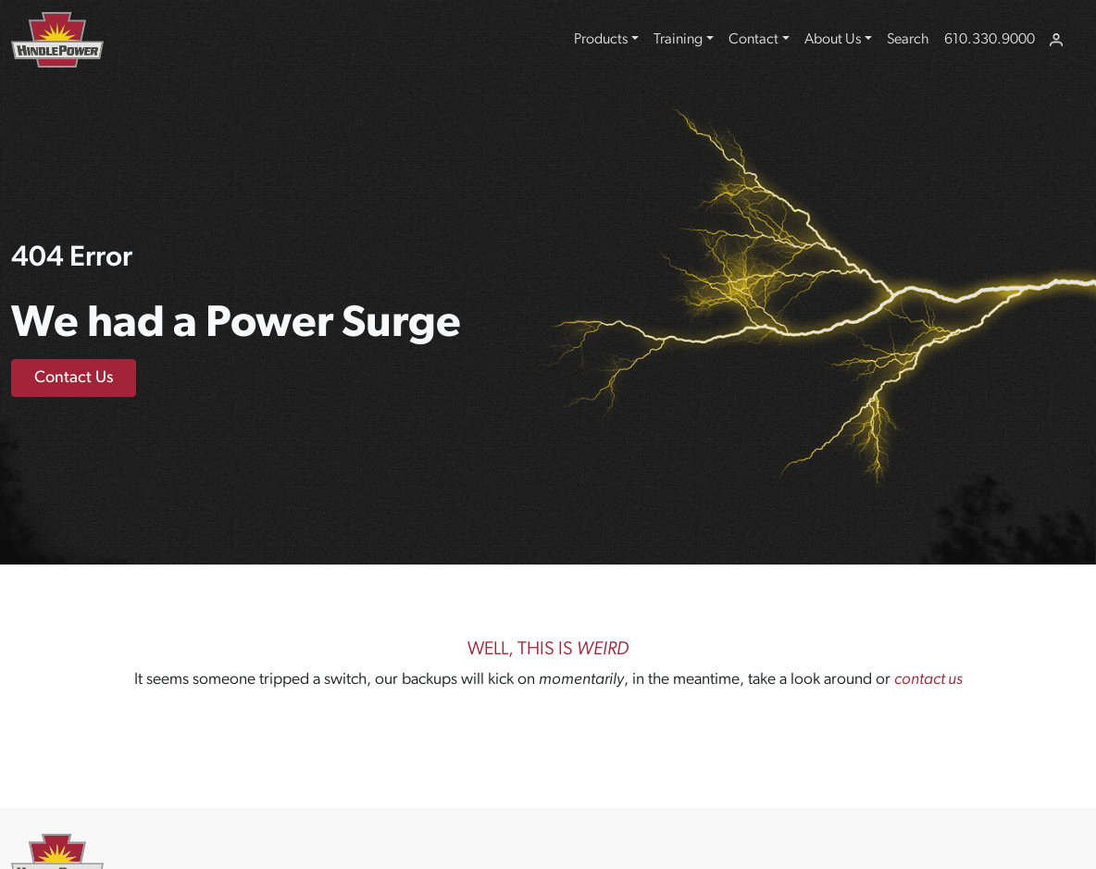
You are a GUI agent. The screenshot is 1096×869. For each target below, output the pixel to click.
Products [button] (601, 39)
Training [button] (678, 39)
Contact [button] (753, 39)
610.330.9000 (989, 39)
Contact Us (73, 378)
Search (908, 39)
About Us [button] (832, 39)
